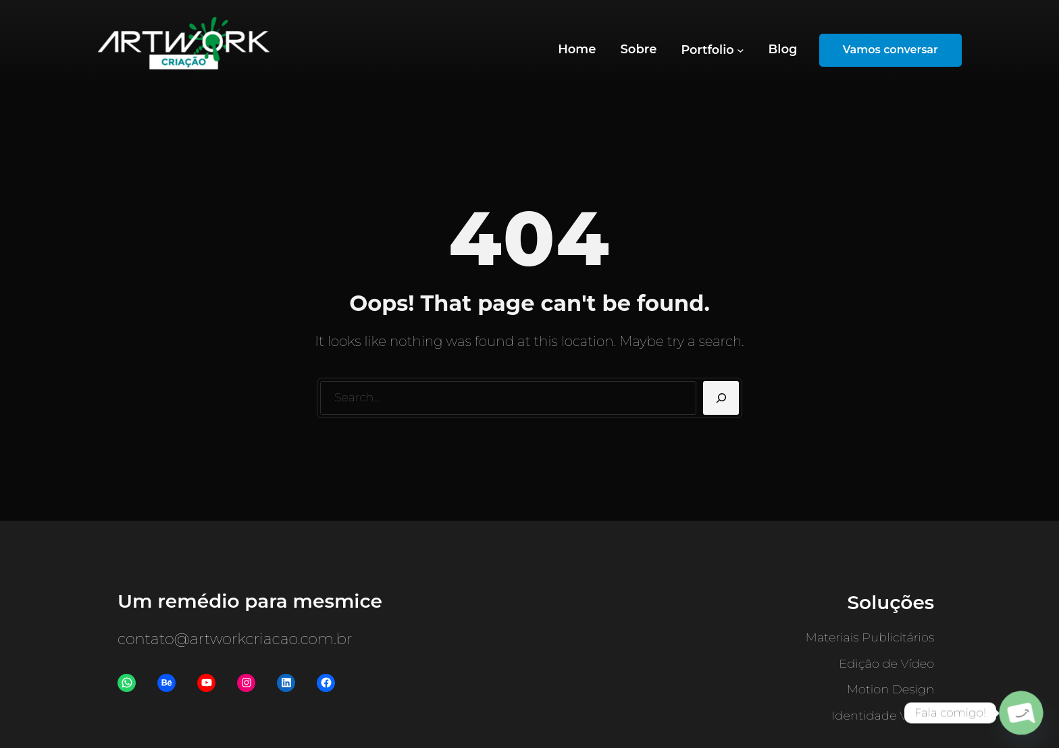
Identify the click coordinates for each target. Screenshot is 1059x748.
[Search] (721, 398)
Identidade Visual (882, 715)
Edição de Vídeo (886, 663)
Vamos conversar (890, 49)
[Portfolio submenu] (712, 50)
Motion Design (891, 689)
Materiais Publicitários (870, 637)
